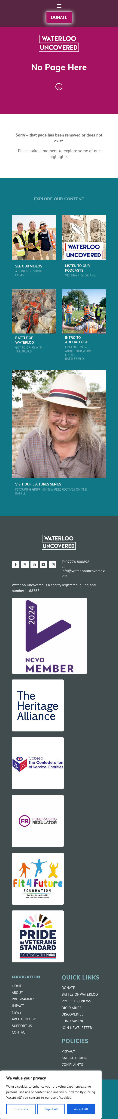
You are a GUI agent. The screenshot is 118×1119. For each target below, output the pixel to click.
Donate (59, 17)
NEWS (16, 1012)
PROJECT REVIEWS (76, 1001)
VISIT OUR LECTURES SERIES (38, 484)
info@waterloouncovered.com (83, 572)
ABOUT (17, 992)
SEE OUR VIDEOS (28, 266)
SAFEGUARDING (74, 1057)
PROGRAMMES (23, 999)
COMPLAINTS (72, 1064)
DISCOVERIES (73, 1014)
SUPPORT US (22, 1025)
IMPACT (18, 1005)
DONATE (68, 987)
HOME (17, 985)
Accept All (81, 1109)
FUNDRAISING (73, 1021)
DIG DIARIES (72, 1007)
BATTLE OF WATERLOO (80, 994)
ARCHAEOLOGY (24, 1019)
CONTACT (19, 1032)
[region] (51, 1094)
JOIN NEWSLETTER (77, 1027)
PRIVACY (68, 1051)
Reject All (51, 1109)
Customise (21, 1109)
